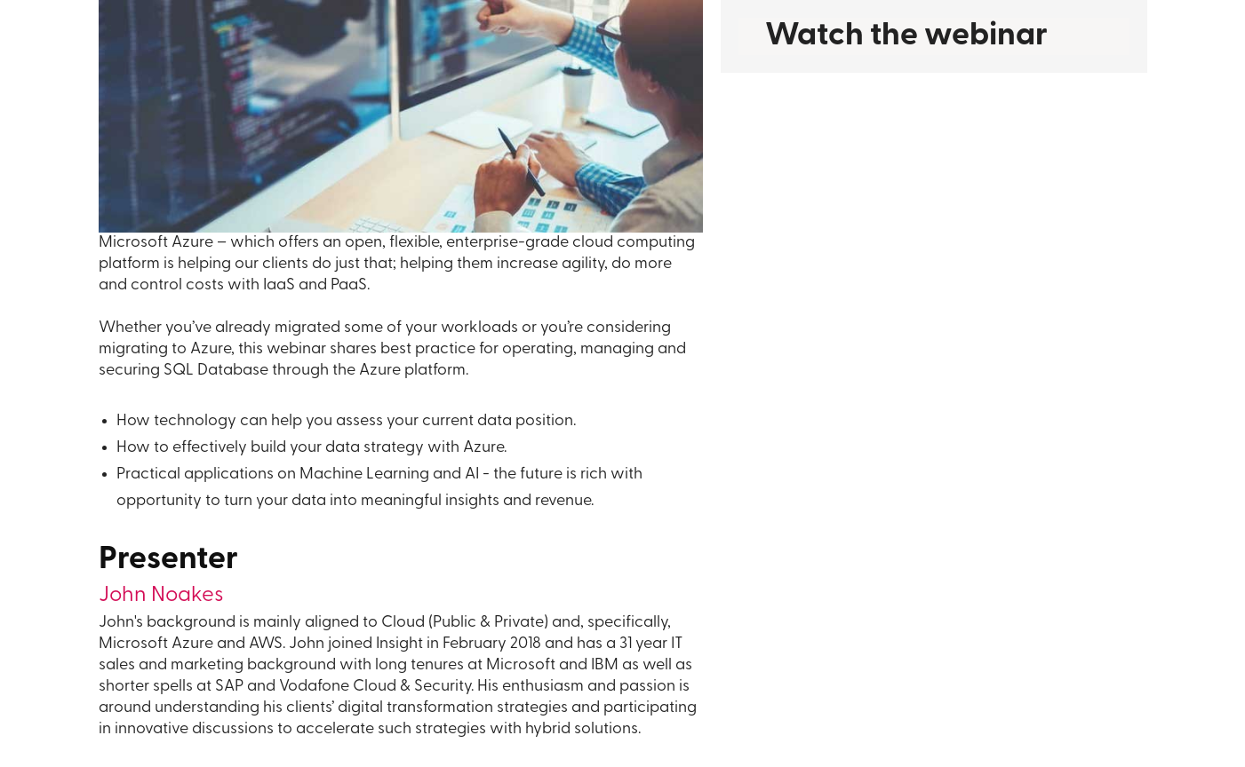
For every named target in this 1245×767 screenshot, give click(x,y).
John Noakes (161, 595)
